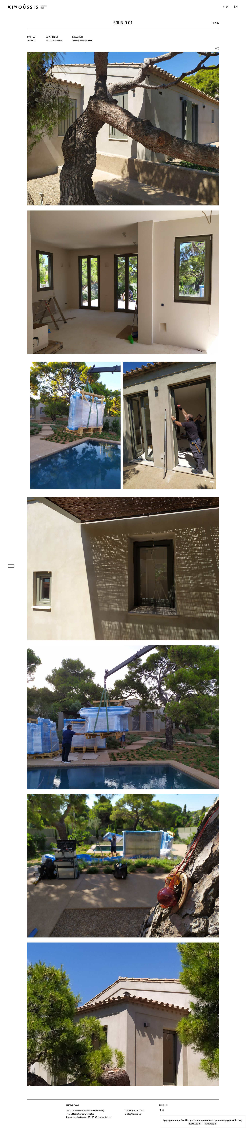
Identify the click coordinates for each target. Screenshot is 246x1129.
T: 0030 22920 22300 (134, 1110)
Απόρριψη (210, 1123)
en (236, 6)
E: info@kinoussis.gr (133, 1114)
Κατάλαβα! (194, 1123)
